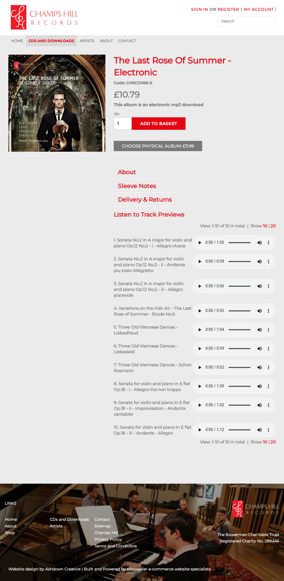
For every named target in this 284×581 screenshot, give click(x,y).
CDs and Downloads (51, 41)
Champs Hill (106, 532)
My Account (259, 9)
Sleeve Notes (194, 185)
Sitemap (102, 526)
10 (265, 226)
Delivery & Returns (194, 199)
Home (17, 41)
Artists (87, 41)
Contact (127, 41)
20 (273, 226)
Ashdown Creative (62, 569)
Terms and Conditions (115, 546)
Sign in (199, 9)
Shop (10, 532)
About (106, 41)
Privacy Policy (108, 539)
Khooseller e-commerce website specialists (169, 569)
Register (228, 9)
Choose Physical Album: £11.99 (158, 146)
